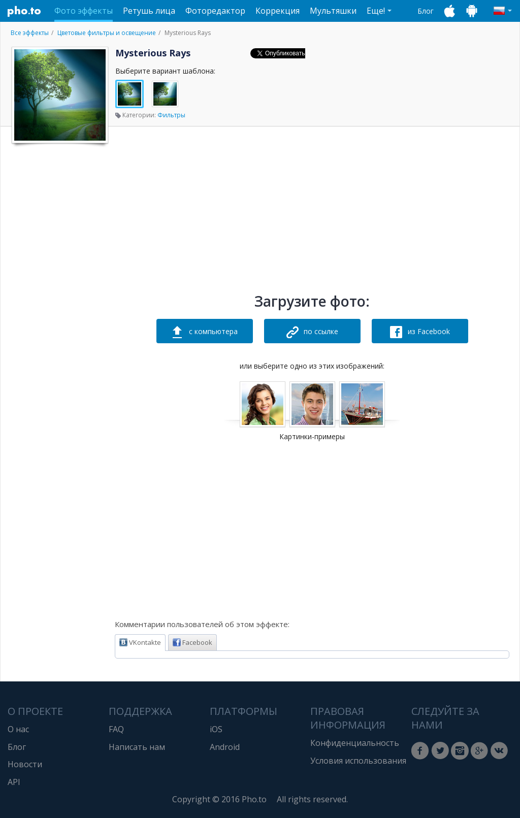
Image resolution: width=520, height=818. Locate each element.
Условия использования (358, 760)
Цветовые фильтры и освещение (106, 32)
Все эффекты (30, 32)
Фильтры (171, 115)
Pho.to (24, 11)
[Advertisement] (59, 301)
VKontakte (140, 642)
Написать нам (137, 746)
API (14, 782)
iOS (216, 729)
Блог (425, 11)
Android (225, 746)
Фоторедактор (215, 10)
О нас (18, 729)
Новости (25, 764)
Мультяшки (333, 10)
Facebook (192, 642)
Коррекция (277, 10)
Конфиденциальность (354, 742)
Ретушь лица (149, 10)
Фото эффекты (83, 10)
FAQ (116, 729)
